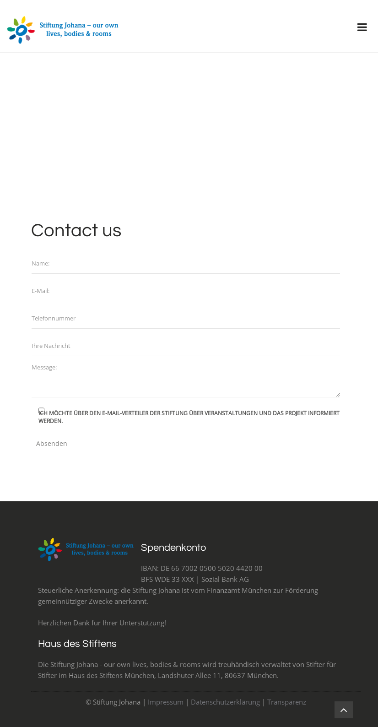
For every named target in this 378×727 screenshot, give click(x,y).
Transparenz (286, 701)
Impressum (166, 701)
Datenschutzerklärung (225, 701)
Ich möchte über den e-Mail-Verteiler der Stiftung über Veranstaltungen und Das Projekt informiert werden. (189, 417)
